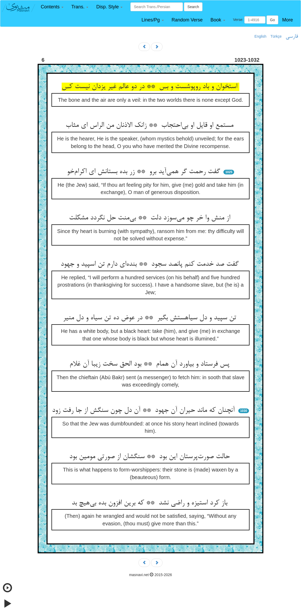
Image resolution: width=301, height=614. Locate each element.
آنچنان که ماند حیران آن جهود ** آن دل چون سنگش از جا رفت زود (144, 410)
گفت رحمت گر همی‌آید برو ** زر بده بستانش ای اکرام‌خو (144, 172)
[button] (52, 7)
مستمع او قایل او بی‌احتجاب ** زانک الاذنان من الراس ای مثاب (150, 125)
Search (193, 7)
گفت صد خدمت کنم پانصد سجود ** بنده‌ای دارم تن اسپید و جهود (151, 264)
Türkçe (276, 36)
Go (272, 20)
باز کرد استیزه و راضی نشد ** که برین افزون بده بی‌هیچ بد (150, 503)
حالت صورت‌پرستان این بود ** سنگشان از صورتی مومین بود (150, 457)
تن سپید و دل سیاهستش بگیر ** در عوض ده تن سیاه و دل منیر (150, 318)
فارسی (292, 36)
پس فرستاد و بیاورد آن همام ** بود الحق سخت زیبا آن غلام (150, 364)
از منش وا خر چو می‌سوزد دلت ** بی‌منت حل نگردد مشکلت (150, 218)
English (260, 36)
